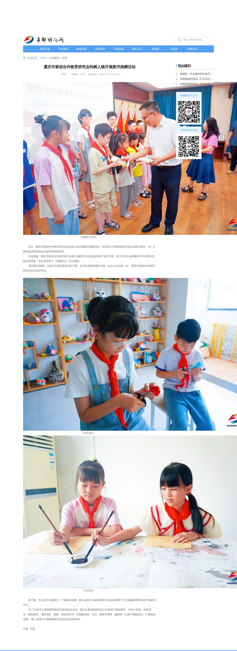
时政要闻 (63, 48)
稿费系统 (192, 48)
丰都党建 (118, 48)
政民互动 (137, 48)
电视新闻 (82, 48)
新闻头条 (45, 48)
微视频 (155, 48)
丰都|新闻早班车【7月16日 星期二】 (197, 79)
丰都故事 (100, 48)
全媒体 (174, 48)
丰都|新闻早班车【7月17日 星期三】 (197, 84)
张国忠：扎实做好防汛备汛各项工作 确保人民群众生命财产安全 (197, 73)
